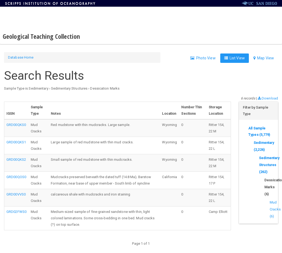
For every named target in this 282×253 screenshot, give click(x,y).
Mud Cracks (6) (275, 209)
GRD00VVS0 (16, 194)
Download (268, 98)
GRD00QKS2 (16, 160)
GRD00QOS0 (16, 177)
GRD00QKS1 (16, 142)
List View (234, 58)
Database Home (20, 57)
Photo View (202, 58)
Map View (263, 58)
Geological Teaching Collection (41, 36)
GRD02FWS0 (16, 212)
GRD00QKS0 (16, 125)
